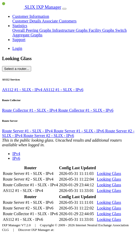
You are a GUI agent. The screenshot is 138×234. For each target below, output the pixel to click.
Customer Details (27, 21)
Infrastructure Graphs (70, 30)
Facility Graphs (102, 30)
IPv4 (16, 153)
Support (18, 39)
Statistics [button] (19, 25)
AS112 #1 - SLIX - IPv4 (22, 89)
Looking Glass (109, 173)
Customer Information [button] (30, 16)
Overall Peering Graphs (32, 30)
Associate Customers (59, 21)
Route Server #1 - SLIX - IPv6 (79, 131)
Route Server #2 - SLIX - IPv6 (48, 135)
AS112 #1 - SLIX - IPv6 (63, 89)
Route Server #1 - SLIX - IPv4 (28, 131)
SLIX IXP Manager (31, 7)
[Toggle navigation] (64, 9)
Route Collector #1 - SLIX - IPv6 (85, 110)
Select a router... (16, 69)
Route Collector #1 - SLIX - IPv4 (30, 110)
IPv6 (16, 158)
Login (17, 48)
